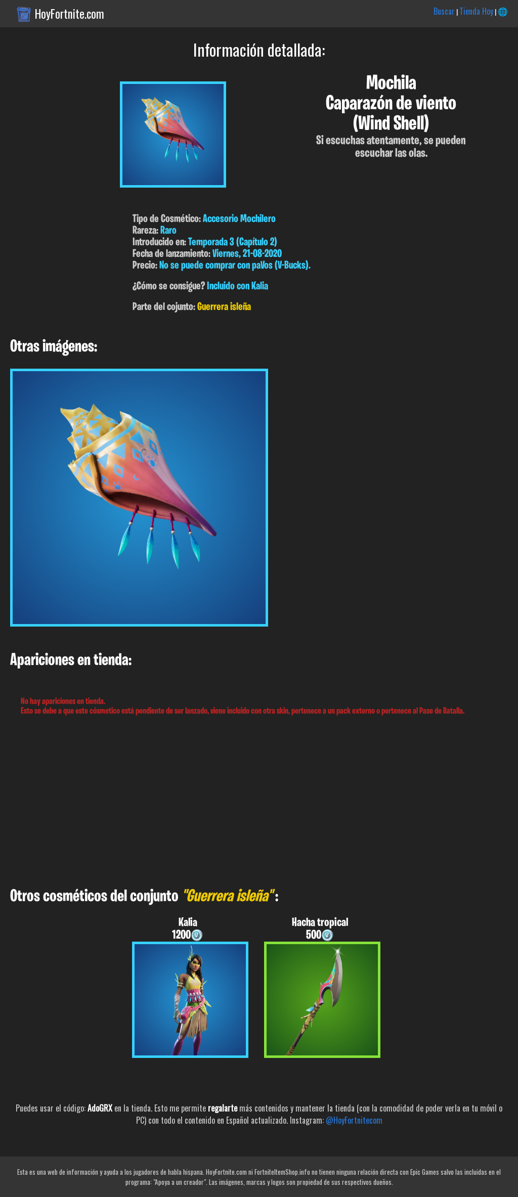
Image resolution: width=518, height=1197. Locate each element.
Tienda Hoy (476, 11)
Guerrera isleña (224, 307)
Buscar (444, 11)
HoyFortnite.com (69, 13)
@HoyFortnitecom (354, 1120)
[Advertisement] (259, 802)
